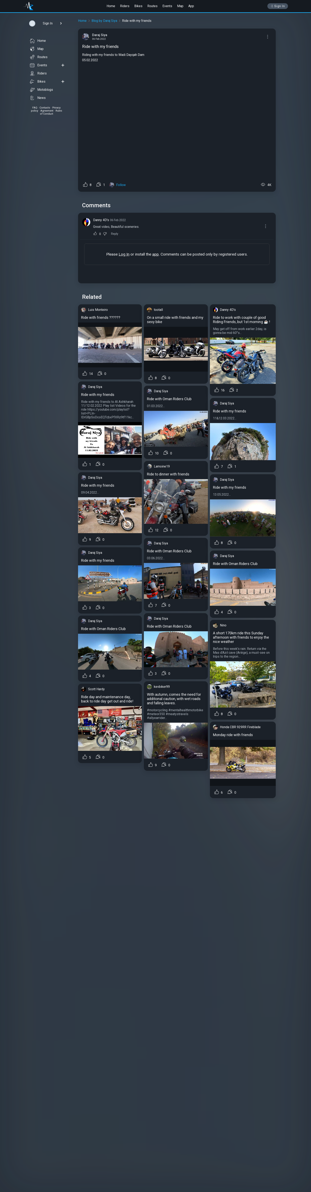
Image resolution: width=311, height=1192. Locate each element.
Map (180, 6)
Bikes (138, 6)
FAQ (34, 107)
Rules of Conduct (51, 112)
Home (111, 6)
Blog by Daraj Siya (104, 21)
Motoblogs (41, 90)
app (155, 254)
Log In (124, 254)
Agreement (46, 110)
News (38, 98)
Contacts (45, 107)
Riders (124, 6)
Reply (114, 234)
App (191, 6)
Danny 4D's (101, 220)
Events (167, 6)
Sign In (277, 6)
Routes (152, 6)
